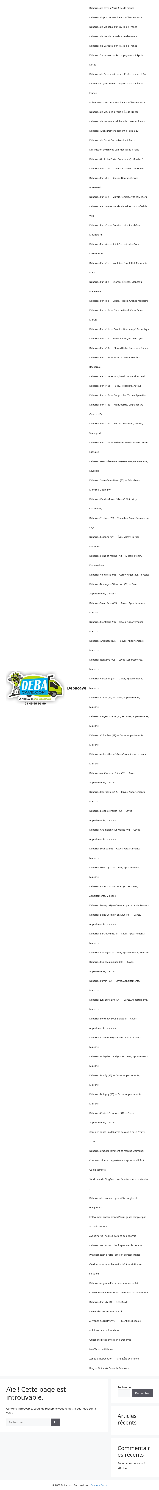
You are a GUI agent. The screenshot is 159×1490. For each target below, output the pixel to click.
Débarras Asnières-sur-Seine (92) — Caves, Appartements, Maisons (112, 777)
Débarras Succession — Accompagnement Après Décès (116, 60)
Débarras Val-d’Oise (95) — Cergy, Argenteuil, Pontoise (119, 574)
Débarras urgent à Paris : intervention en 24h (114, 1283)
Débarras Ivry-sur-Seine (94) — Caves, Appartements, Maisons (118, 1004)
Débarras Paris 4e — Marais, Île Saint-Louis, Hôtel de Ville (118, 211)
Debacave (76, 688)
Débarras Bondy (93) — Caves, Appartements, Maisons (114, 1080)
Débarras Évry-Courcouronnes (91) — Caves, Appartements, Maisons (113, 891)
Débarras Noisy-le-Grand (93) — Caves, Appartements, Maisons (119, 1061)
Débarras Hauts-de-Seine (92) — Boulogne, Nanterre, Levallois (118, 466)
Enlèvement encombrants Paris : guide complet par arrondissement (117, 1221)
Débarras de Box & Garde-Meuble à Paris (111, 140)
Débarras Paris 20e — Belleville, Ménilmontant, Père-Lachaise (118, 447)
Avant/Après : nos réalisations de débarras (112, 1235)
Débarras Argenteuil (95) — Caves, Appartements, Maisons (116, 645)
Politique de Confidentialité (104, 1330)
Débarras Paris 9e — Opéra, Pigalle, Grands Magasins (118, 300)
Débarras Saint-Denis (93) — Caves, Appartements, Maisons (117, 607)
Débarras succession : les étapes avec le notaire (115, 1245)
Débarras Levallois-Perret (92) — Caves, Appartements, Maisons (111, 815)
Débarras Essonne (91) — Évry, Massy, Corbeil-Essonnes (114, 541)
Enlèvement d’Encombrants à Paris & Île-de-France (117, 102)
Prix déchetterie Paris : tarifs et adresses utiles (114, 1254)
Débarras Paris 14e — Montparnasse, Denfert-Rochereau (114, 362)
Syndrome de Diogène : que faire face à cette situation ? (119, 1184)
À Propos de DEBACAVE (102, 1320)
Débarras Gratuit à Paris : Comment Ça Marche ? (116, 159)
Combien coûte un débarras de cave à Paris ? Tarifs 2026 (117, 1136)
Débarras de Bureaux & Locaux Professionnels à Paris (118, 74)
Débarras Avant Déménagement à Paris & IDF (114, 130)
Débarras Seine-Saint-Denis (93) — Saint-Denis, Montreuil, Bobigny (115, 485)
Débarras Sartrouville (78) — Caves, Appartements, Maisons (117, 938)
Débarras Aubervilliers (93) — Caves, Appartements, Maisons (117, 758)
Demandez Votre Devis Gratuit (106, 1311)
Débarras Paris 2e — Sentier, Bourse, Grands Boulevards (113, 182)
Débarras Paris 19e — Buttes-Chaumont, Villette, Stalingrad (116, 428)
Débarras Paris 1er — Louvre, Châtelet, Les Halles (116, 168)
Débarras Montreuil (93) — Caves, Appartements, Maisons (116, 626)
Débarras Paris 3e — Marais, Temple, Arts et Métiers (118, 196)
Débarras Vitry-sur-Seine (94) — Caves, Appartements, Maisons (119, 721)
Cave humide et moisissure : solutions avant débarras (118, 1292)
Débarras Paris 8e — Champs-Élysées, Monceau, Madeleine (115, 286)
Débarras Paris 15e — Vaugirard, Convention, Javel (117, 376)
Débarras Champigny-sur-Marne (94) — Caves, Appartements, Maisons (114, 834)
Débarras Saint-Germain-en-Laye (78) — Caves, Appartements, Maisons (115, 919)
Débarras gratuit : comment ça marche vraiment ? (116, 1150)
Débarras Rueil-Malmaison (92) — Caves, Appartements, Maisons (111, 966)
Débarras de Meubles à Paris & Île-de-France (113, 111)
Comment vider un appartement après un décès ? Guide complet (116, 1165)
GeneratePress (98, 1485)
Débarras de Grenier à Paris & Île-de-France (113, 36)
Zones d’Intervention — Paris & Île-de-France (114, 1358)
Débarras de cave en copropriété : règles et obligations (113, 1202)
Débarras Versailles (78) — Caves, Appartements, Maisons (116, 683)
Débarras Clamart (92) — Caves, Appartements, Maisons (115, 1042)
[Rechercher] (55, 1422)
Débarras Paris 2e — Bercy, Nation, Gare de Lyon (116, 338)
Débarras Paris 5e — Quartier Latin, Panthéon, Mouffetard (115, 230)
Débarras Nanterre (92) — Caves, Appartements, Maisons (116, 664)
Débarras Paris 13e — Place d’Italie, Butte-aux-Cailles (118, 347)
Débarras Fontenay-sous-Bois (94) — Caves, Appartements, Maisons (113, 1023)
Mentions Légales (131, 1320)
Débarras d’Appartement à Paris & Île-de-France (115, 17)
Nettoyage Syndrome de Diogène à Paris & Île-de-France (116, 88)
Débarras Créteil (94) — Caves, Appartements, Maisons (114, 702)
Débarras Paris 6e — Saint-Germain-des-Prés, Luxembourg (114, 248)
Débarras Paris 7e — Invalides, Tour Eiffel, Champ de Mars (118, 267)
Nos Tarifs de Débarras (101, 1349)
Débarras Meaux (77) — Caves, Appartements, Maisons (114, 872)
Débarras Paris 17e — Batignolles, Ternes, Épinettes (117, 395)
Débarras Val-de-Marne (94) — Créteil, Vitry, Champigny (113, 503)
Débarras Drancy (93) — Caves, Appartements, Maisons (114, 853)
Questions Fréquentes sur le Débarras (110, 1339)
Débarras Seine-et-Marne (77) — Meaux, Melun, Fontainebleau (115, 560)
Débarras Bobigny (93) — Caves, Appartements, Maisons (115, 1099)
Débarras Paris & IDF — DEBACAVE (108, 1301)
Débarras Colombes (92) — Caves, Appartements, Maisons (116, 740)
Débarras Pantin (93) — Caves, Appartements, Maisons (114, 985)
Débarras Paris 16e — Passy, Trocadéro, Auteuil (115, 385)
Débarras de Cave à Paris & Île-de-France (111, 7)
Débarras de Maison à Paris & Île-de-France (113, 26)
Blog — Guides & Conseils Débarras (108, 1368)
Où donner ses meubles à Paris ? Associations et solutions (115, 1269)
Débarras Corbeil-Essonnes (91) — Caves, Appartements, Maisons (112, 1117)
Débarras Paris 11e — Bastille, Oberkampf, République (119, 329)
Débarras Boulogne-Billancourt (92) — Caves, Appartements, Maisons (114, 588)
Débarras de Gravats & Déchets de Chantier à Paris (117, 121)
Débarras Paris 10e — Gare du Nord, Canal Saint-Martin (116, 315)
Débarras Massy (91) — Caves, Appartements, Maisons (119, 905)
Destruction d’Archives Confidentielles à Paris (114, 149)
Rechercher (125, 1387)
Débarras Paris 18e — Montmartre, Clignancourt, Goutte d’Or (116, 409)
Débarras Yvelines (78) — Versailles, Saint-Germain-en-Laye (119, 522)
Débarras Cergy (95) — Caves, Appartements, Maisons (119, 952)
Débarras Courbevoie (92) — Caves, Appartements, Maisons (117, 796)
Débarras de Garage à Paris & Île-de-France (113, 45)
